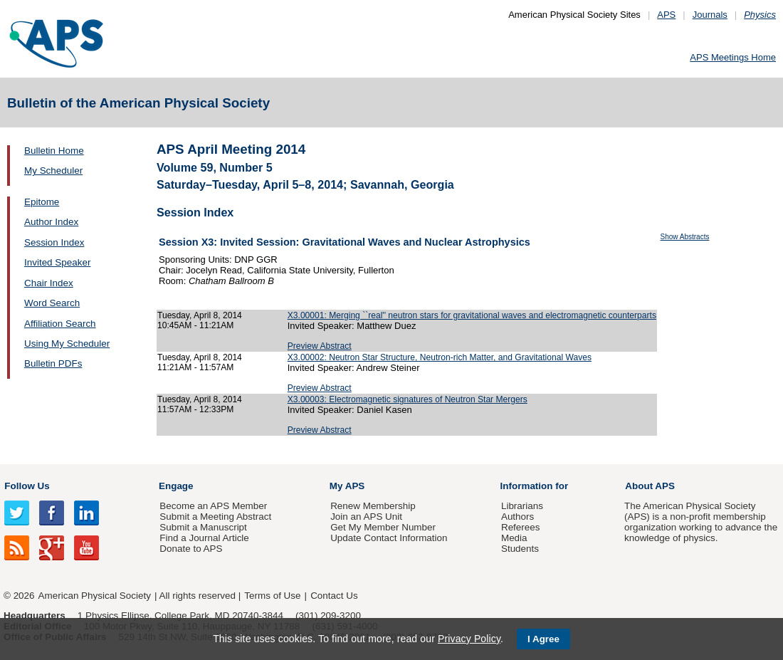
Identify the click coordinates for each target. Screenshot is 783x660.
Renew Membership (373, 506)
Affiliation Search (60, 323)
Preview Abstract (320, 346)
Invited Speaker (57, 262)
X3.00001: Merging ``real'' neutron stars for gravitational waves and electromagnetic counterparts (472, 315)
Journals (710, 14)
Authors (517, 516)
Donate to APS (190, 548)
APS (666, 14)
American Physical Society (94, 595)
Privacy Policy (469, 638)
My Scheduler (53, 170)
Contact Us (333, 595)
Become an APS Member (213, 506)
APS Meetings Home (733, 57)
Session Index (54, 242)
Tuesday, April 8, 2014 (199, 315)
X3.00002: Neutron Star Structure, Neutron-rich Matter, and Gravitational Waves (440, 357)
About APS (650, 486)
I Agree (543, 639)
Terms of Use (272, 595)
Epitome (41, 202)
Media (514, 538)
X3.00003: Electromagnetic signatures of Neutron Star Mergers (407, 399)
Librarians (522, 506)
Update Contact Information (388, 538)
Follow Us (26, 486)
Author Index (51, 221)
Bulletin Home (54, 150)
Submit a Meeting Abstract (215, 516)
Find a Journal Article (203, 538)
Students (520, 548)
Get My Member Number (383, 527)
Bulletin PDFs (53, 363)
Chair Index (48, 283)
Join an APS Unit (366, 516)
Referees (520, 527)
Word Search (52, 303)
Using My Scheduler (67, 343)
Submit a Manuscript (202, 527)
